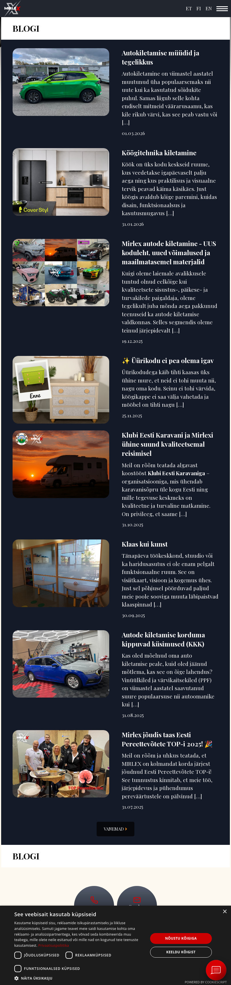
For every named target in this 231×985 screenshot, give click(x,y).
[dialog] (115, 945)
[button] (79, 978)
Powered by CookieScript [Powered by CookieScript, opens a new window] (206, 982)
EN (209, 8)
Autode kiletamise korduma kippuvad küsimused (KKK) (163, 639)
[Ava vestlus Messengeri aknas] (216, 970)
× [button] (224, 912)
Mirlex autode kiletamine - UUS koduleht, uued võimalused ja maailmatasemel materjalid (169, 252)
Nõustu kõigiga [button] (181, 938)
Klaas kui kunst (145, 543)
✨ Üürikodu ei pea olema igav (168, 360)
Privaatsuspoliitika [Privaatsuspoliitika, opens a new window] (53, 945)
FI (198, 8)
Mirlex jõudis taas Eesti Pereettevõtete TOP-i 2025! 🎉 (167, 739)
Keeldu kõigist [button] (181, 952)
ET (189, 8)
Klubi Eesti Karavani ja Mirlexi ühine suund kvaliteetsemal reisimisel (167, 444)
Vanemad (115, 829)
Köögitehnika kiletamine (159, 152)
